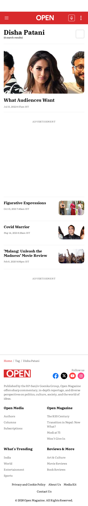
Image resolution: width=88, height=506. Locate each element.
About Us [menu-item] (54, 484)
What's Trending (18, 448)
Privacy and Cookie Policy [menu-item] (29, 484)
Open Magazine (60, 407)
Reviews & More (60, 448)
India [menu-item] (7, 457)
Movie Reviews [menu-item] (57, 463)
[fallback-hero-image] (44, 71)
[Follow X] (64, 376)
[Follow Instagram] (81, 376)
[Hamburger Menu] (6, 18)
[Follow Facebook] (55, 376)
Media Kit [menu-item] (70, 484)
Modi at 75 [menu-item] (53, 432)
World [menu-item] (8, 463)
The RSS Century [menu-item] (58, 416)
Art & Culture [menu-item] (56, 457)
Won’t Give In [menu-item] (56, 438)
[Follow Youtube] (72, 376)
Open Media (14, 407)
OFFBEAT (71, 18)
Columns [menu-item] (10, 422)
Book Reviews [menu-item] (56, 469)
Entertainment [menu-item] (14, 469)
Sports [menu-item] (8, 475)
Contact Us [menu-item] (44, 491)
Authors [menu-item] (9, 416)
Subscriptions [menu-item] (13, 428)
